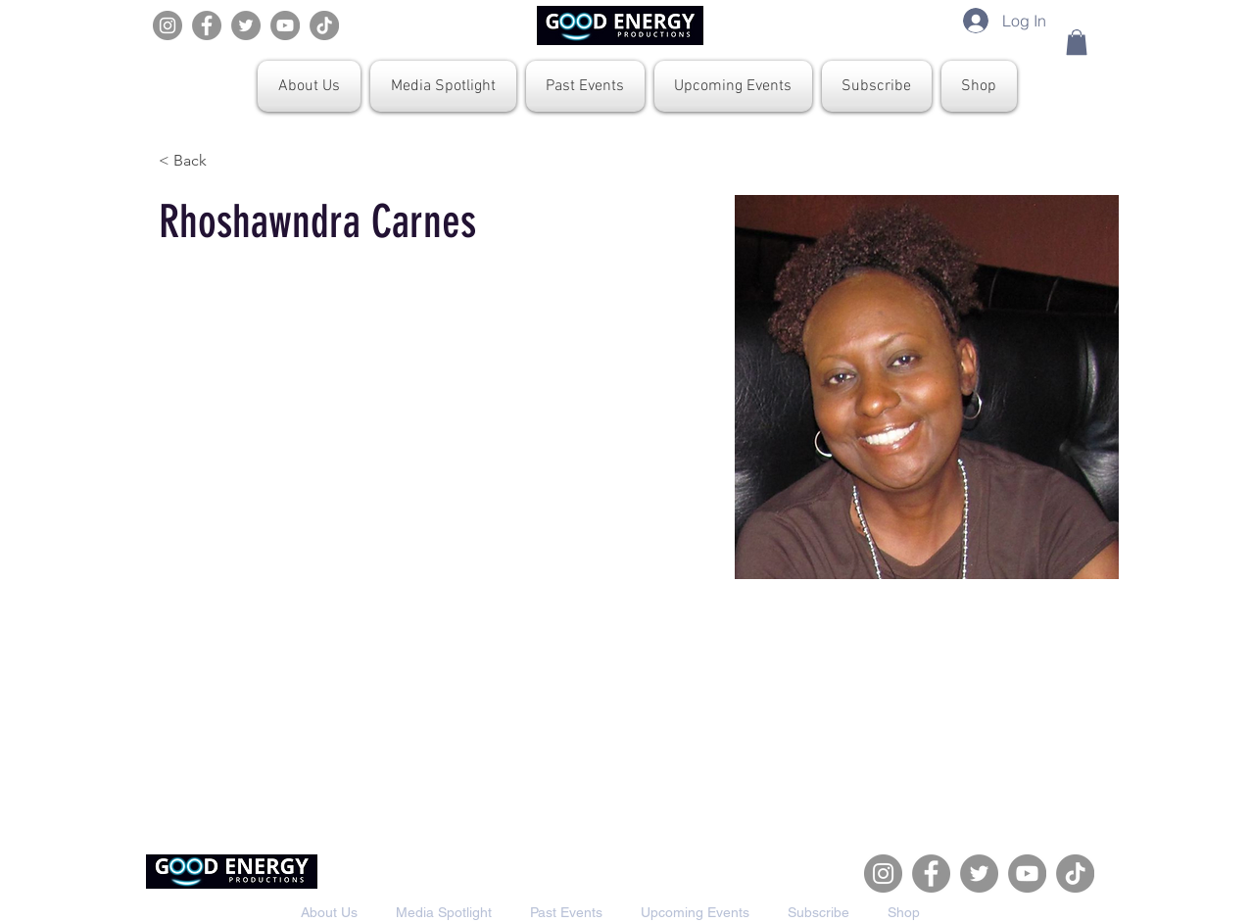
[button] (1076, 42)
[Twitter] (246, 25)
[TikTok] (324, 25)
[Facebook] (206, 25)
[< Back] (197, 160)
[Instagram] (167, 25)
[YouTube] (285, 25)
